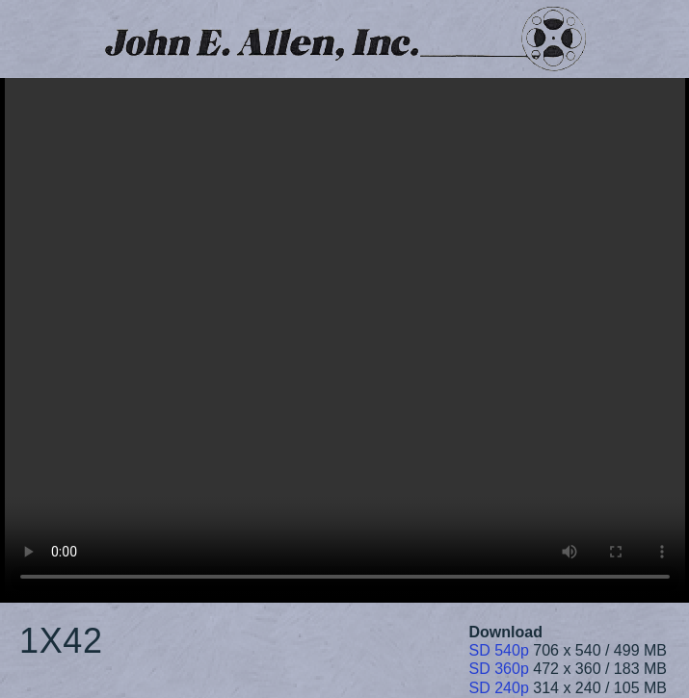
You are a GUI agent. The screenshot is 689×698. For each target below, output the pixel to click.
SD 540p (499, 650)
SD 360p (499, 668)
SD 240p (499, 688)
